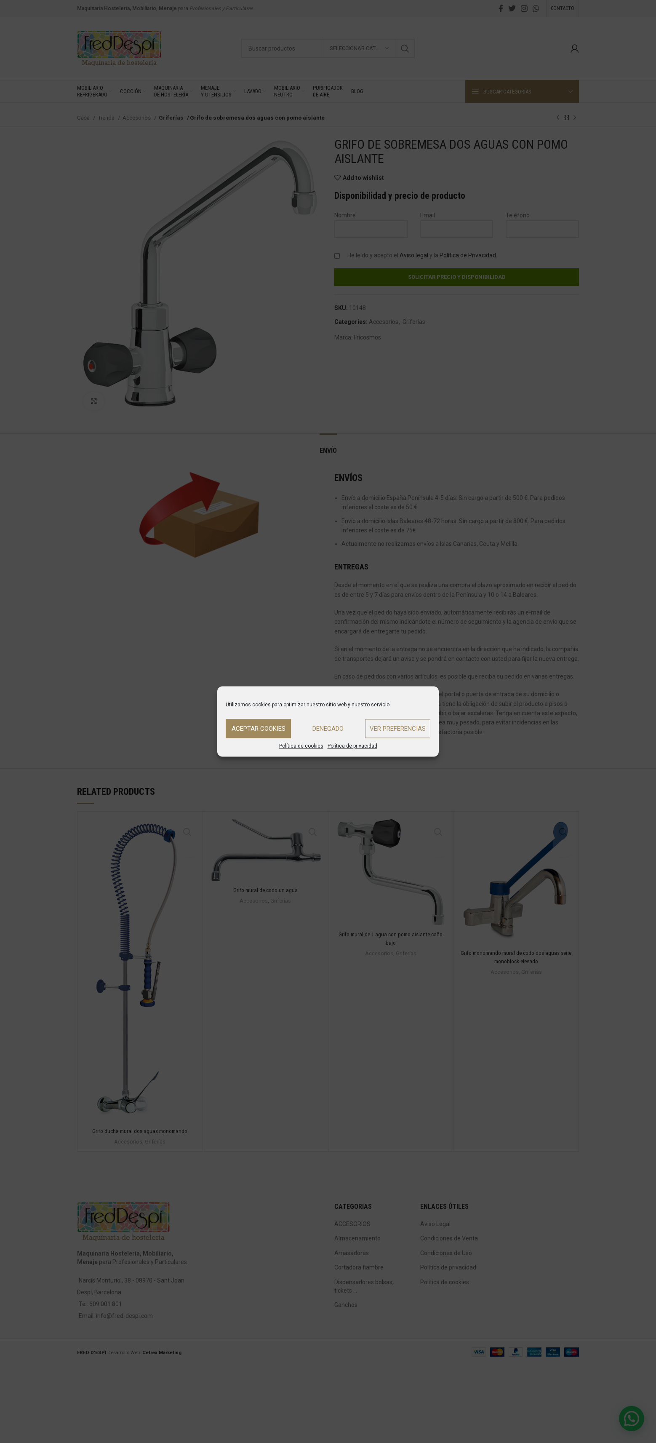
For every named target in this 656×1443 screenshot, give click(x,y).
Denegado (328, 728)
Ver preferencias (398, 728)
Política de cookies (301, 746)
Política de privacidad (352, 746)
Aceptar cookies (258, 728)
